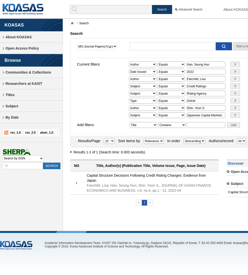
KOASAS (23, 9)
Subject (12, 106)
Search (84, 23)
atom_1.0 (46, 132)
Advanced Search (190, 9)
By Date (12, 117)
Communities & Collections (28, 72)
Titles (10, 95)
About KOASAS (235, 10)
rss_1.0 (15, 132)
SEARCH (51, 166)
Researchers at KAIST (24, 84)
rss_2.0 (30, 132)
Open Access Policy (22, 48)
